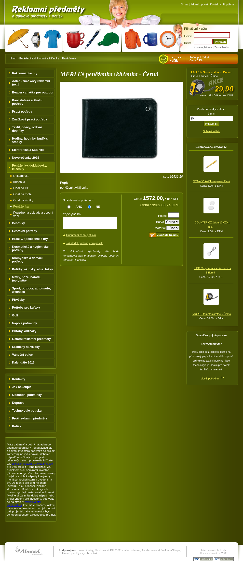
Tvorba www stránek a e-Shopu (161, 550)
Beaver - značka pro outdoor (33, 92)
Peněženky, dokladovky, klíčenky (39, 58)
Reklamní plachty (24, 73)
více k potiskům (210, 378)
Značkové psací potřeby (29, 119)
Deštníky (18, 223)
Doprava (18, 402)
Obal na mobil (22, 194)
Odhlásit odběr (211, 131)
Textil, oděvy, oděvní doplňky (27, 129)
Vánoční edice (22, 354)
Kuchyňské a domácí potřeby (27, 259)
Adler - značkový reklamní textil (31, 82)
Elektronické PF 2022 (107, 550)
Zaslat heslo (222, 47)
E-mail (187, 36)
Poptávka (228, 4)
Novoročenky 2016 (25, 157)
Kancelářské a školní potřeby (27, 102)
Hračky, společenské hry (30, 239)
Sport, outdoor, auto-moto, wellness (31, 290)
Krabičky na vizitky (26, 347)
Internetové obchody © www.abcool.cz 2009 (214, 552)
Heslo (187, 42)
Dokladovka (21, 176)
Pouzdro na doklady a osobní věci (33, 214)
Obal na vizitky (23, 200)
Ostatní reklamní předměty (31, 339)
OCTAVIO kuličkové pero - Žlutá (211, 181)
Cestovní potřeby (24, 231)
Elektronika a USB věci (28, 150)
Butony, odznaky (24, 331)
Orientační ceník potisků (81, 237)
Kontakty (215, 4)
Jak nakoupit (21, 387)
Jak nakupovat (199, 4)
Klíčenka (19, 182)
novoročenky (85, 550)
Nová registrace (203, 47)
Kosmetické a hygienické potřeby (30, 248)
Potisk (16, 426)
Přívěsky (18, 299)
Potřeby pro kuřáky (26, 307)
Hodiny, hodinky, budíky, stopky (30, 140)
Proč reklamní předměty (29, 418)
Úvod (13, 58)
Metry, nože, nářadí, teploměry (26, 278)
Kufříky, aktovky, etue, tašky (32, 269)
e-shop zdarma (131, 550)
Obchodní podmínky (27, 395)
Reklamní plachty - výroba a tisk (78, 553)
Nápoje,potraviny (24, 323)
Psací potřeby (22, 111)
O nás (184, 4)
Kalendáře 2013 (23, 362)
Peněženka (69, 58)
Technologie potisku (27, 410)
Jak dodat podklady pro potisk (84, 245)
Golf (15, 315)
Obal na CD (21, 188)
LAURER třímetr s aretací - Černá (211, 314)
